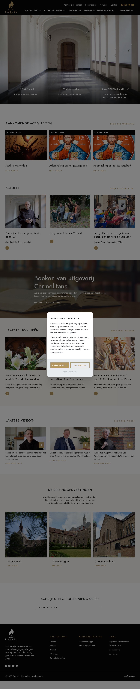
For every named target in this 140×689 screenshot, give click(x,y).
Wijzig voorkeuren (70, 372)
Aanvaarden (60, 365)
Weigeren (80, 365)
